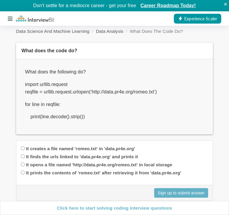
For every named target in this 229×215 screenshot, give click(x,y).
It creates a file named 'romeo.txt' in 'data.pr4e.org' (80, 148)
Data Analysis (109, 31)
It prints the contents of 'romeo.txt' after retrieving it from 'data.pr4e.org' (103, 172)
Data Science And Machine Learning (52, 31)
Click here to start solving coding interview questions (114, 208)
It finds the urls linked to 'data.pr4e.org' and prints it (82, 156)
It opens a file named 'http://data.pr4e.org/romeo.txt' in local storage (99, 164)
